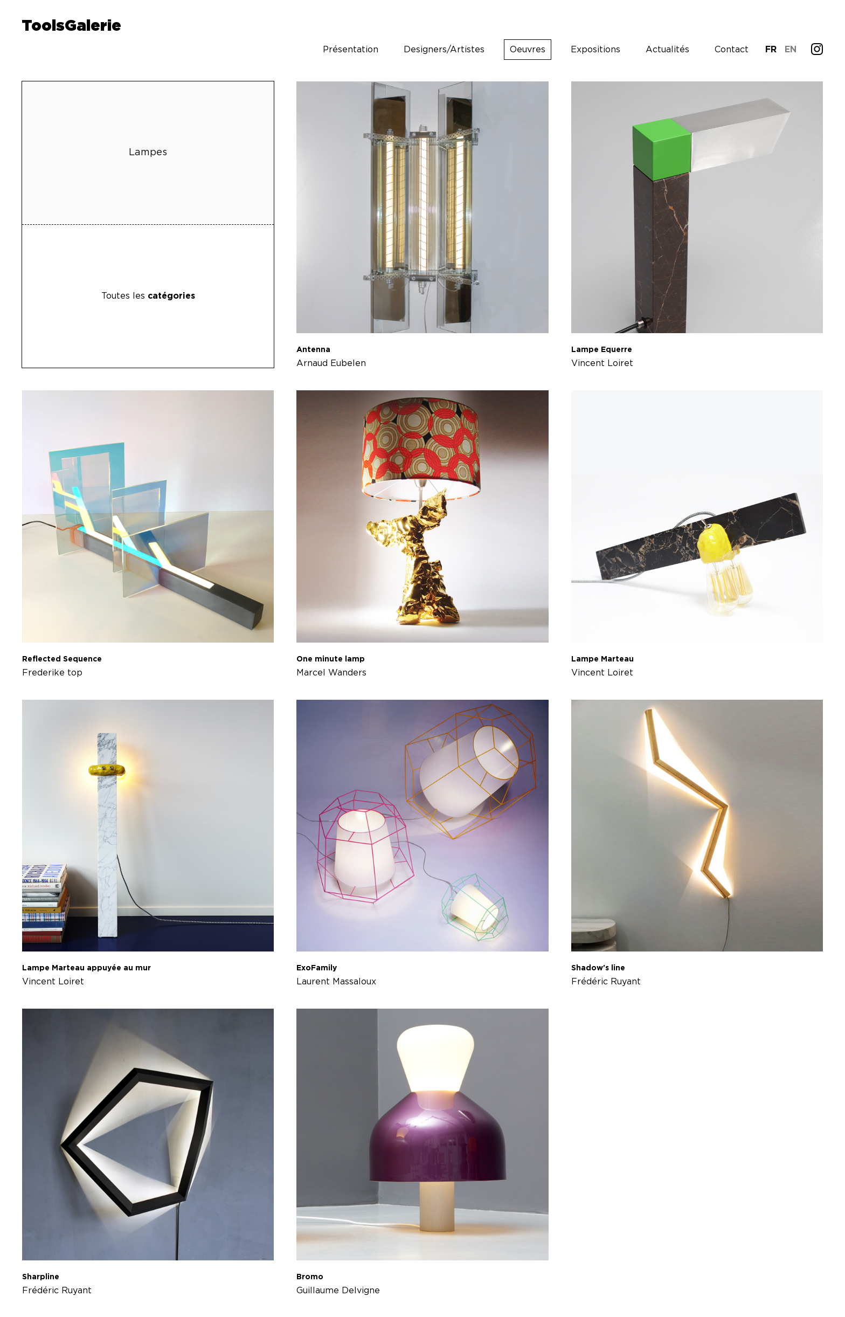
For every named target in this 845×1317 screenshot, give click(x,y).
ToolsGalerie (71, 26)
